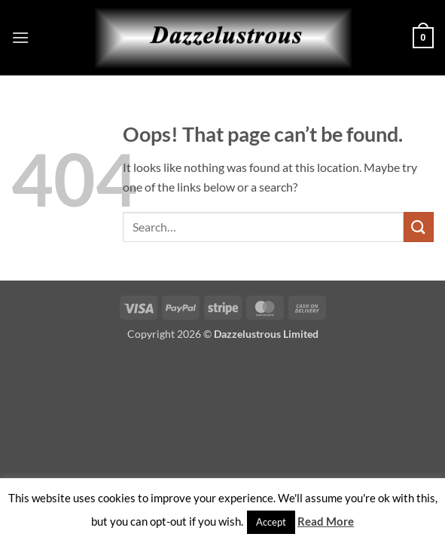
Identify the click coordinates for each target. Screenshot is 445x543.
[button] (20, 37)
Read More (325, 521)
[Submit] (419, 226)
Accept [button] (271, 522)
